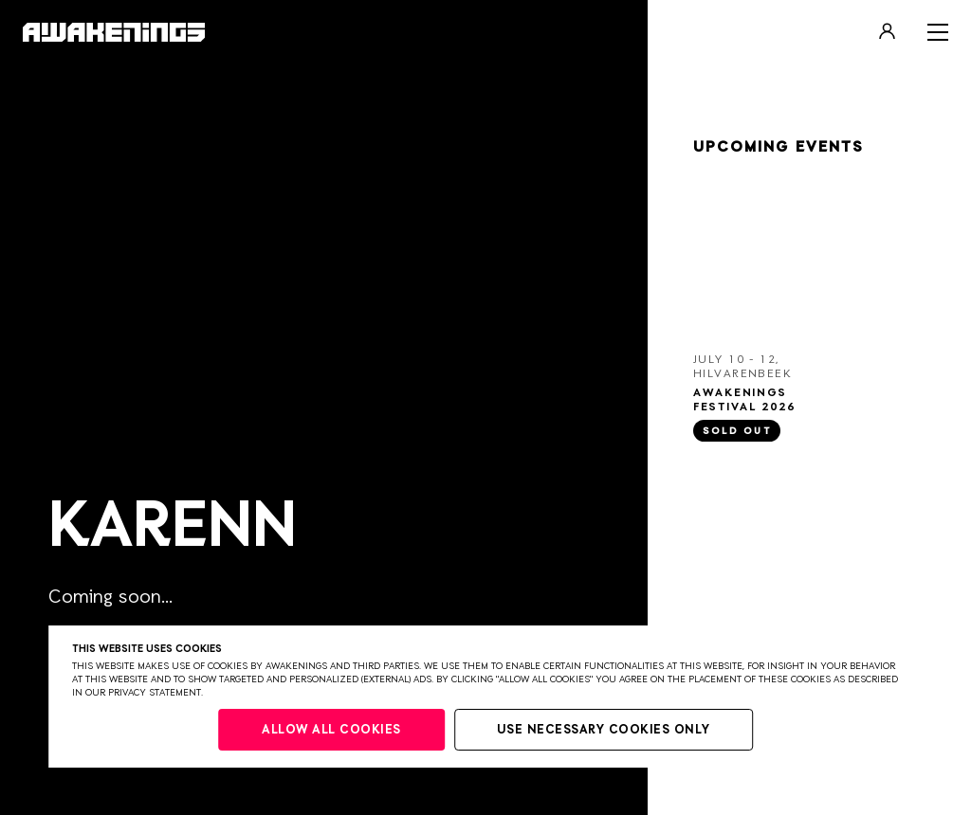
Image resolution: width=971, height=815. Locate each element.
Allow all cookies (331, 730)
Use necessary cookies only (603, 730)
